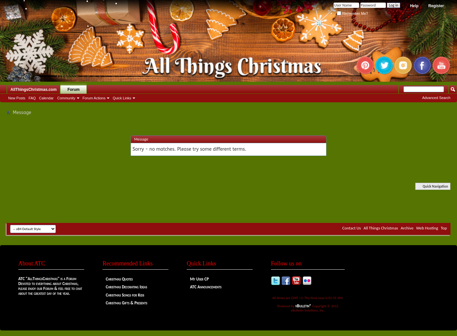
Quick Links (122, 98)
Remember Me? (352, 13)
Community (66, 98)
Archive (407, 228)
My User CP (199, 279)
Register (436, 6)
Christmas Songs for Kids (125, 295)
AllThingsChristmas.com (33, 89)
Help (414, 6)
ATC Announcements (205, 286)
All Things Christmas (381, 228)
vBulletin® (303, 305)
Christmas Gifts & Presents (126, 302)
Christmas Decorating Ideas (126, 286)
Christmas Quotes (119, 279)
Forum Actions (94, 98)
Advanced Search (436, 98)
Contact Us (351, 228)
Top (444, 228)
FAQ (32, 98)
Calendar (46, 98)
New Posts (16, 98)
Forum (74, 89)
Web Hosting (427, 228)
